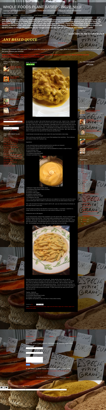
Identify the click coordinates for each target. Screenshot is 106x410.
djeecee (57, 377)
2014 (82, 170)
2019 (82, 164)
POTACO (84, 209)
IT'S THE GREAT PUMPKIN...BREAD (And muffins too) (93, 121)
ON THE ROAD (86, 203)
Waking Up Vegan (7, 164)
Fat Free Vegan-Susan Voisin (10, 145)
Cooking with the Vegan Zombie (10, 140)
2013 (82, 172)
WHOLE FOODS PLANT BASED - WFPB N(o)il (42, 7)
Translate (13, 130)
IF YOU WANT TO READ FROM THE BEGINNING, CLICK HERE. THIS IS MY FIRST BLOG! (47, 371)
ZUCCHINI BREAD (90, 139)
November (85, 176)
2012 (82, 223)
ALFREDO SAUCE (14, 108)
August (84, 182)
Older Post (72, 336)
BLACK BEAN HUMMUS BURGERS (90, 198)
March (84, 192)
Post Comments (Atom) (37, 339)
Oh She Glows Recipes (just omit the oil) (12, 156)
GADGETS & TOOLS (26, 15)
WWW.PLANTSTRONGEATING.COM (12, 57)
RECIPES (15, 15)
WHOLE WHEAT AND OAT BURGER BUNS (92, 149)
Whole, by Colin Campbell (9, 165)
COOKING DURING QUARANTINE (14, 77)
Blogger (67, 377)
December (85, 174)
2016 (82, 166)
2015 (82, 168)
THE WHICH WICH (86, 205)
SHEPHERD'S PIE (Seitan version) (90, 194)
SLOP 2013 (85, 213)
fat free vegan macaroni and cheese (38, 306)
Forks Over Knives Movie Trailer (10, 147)
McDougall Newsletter (8, 151)
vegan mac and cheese (52, 306)
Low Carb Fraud (7, 149)
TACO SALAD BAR (14, 99)
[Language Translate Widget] (11, 128)
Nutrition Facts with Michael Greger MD (12, 154)
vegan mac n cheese (63, 306)
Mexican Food (6, 152)
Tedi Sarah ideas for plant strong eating (12, 158)
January (85, 221)
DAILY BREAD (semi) (64, 15)
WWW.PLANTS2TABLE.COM (44, 54)
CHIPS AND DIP (86, 196)
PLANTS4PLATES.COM (80, 54)
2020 (82, 162)
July (84, 184)
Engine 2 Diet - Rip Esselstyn (10, 143)
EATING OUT (53, 15)
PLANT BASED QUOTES (40, 15)
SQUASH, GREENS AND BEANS (90, 211)
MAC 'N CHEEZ (86, 207)
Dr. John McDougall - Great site (10, 141)
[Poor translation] (5, 387)
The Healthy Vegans (8, 160)
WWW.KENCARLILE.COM (27, 54)
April (84, 190)
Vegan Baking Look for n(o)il (10, 162)
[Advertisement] (51, 323)
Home (51, 336)
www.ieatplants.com (62, 42)
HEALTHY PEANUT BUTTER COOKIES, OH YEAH (93, 111)
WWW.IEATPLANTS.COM (10, 55)
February (85, 219)
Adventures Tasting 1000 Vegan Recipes (12, 138)
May (84, 188)
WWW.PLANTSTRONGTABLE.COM (34, 57)
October (85, 178)
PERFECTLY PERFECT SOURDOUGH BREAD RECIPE (15, 88)
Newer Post (30, 336)
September (85, 180)
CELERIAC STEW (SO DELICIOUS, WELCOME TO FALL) (15, 67)
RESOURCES (7, 15)
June (84, 186)
